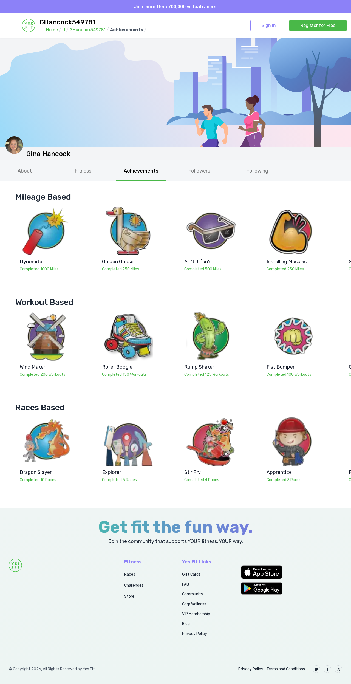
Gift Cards (191, 574)
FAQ (185, 584)
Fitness (83, 171)
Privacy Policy (194, 633)
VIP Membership (196, 614)
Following (257, 171)
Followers (199, 171)
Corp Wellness (194, 604)
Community (192, 594)
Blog (186, 623)
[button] (291, 572)
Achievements (141, 171)
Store (129, 596)
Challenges (133, 585)
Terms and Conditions (286, 669)
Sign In (269, 25)
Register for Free (318, 25)
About (25, 171)
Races (129, 574)
